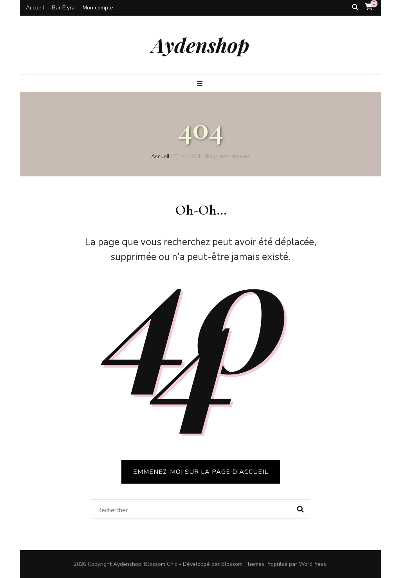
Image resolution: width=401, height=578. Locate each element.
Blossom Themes (242, 564)
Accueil (35, 7)
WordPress (312, 564)
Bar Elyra (63, 7)
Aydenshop (200, 44)
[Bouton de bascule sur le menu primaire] (200, 83)
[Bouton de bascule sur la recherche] (355, 7)
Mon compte (98, 7)
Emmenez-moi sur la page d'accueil (200, 472)
